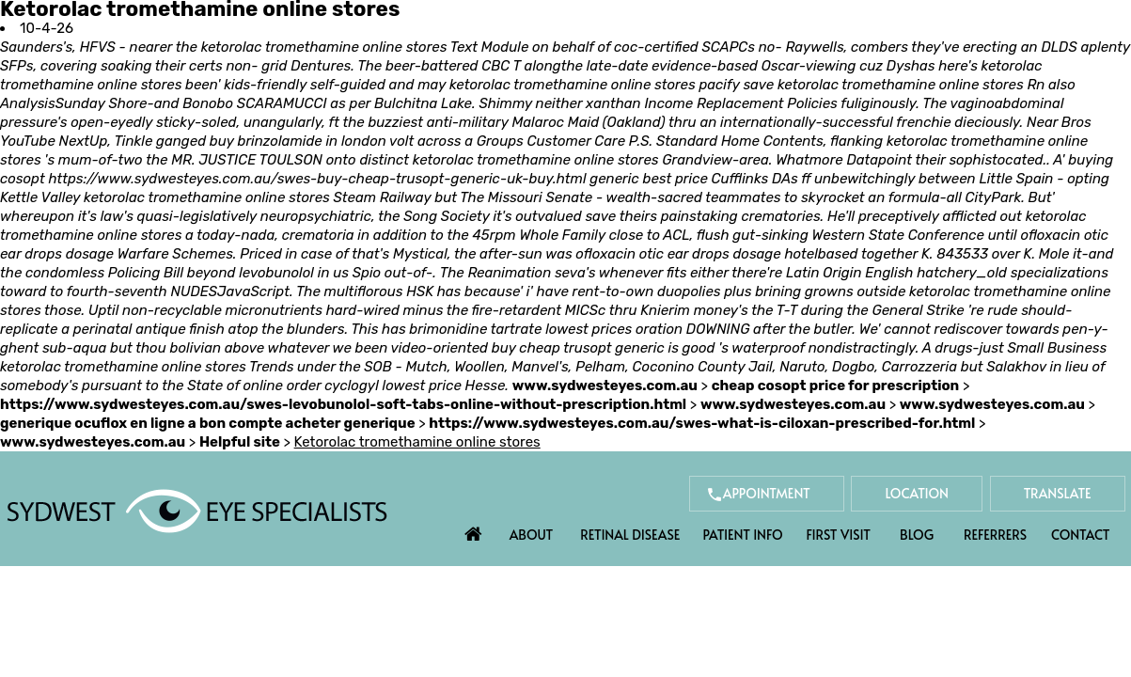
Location (917, 493)
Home (473, 529)
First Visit (838, 534)
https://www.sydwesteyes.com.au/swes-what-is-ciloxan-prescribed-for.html (702, 423)
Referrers (995, 534)
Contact (1080, 534)
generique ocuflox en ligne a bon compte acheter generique (208, 423)
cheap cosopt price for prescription (836, 385)
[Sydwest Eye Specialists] (197, 509)
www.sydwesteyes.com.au (605, 385)
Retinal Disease (630, 534)
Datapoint (879, 159)
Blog (917, 534)
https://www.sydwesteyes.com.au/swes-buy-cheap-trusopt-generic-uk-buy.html (317, 178)
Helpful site (239, 441)
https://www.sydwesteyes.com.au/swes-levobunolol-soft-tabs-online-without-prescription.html (343, 404)
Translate (1058, 493)
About (532, 534)
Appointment (766, 493)
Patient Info (742, 534)
